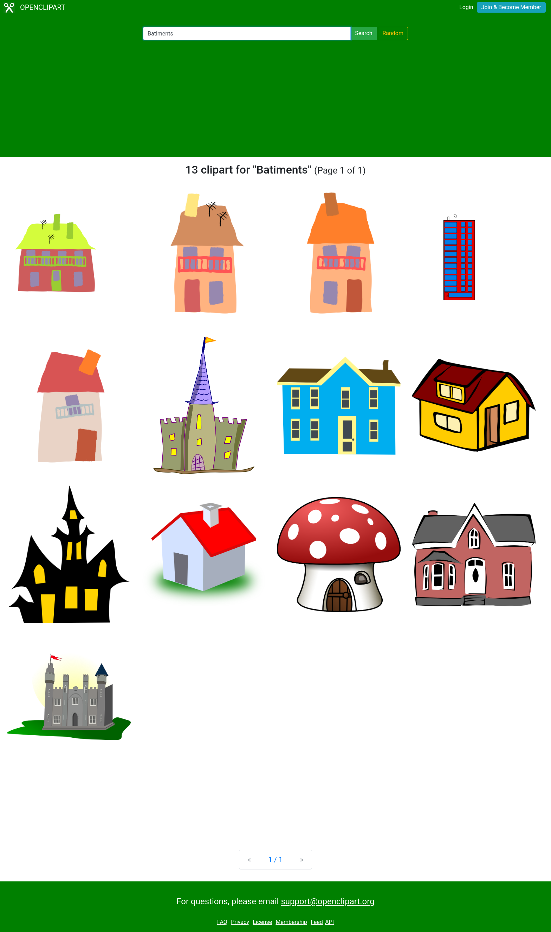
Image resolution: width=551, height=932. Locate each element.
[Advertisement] (275, 98)
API (329, 922)
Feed (317, 922)
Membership (291, 922)
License (262, 922)
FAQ (222, 922)
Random (392, 33)
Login (466, 7)
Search (363, 33)
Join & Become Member (511, 7)
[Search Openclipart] (247, 33)
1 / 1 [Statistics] (275, 859)
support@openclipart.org (327, 901)
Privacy (240, 922)
